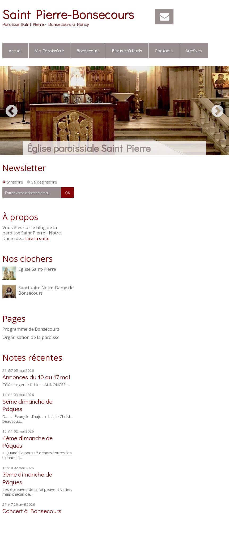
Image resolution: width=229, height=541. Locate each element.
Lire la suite (37, 238)
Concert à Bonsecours (31, 511)
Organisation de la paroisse (31, 337)
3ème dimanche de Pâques (27, 478)
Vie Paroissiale (49, 50)
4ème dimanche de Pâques (27, 441)
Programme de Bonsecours (30, 329)
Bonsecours (88, 50)
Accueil (15, 50)
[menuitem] (15, 51)
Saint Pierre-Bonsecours (68, 14)
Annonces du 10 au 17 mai (36, 377)
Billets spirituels (127, 50)
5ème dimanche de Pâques (27, 405)
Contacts (164, 50)
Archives (193, 50)
